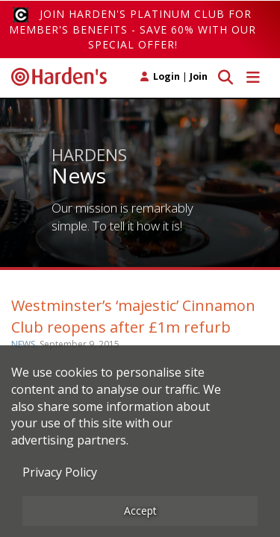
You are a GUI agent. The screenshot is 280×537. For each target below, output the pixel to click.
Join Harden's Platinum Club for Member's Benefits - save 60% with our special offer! (132, 29)
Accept (140, 510)
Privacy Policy (59, 472)
